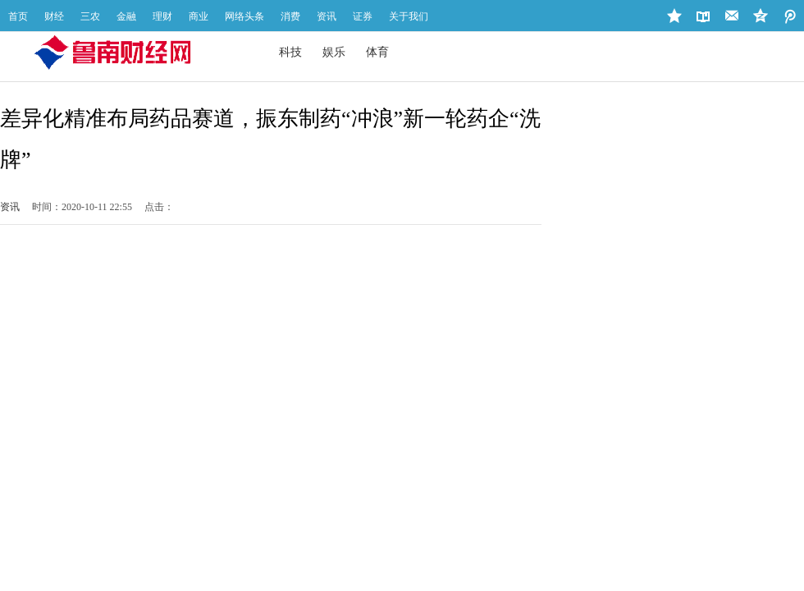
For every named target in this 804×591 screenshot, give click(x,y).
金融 (126, 16)
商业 (198, 16)
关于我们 (408, 16)
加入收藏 (674, 16)
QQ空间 (789, 16)
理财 (162, 16)
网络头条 (244, 16)
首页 (18, 16)
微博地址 (761, 16)
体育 (377, 52)
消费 (290, 16)
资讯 (326, 16)
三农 (90, 16)
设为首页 (703, 16)
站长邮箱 (732, 16)
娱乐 (333, 52)
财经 (54, 16)
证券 (362, 16)
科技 (290, 52)
